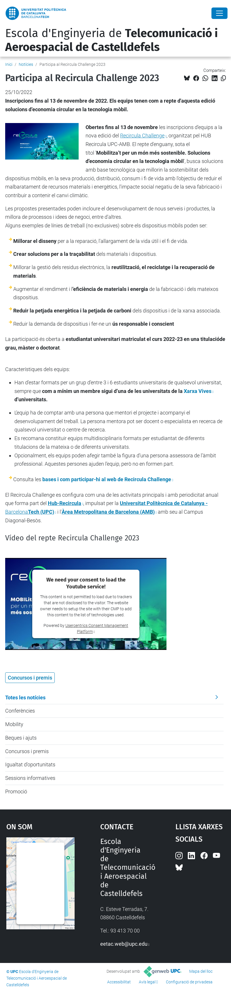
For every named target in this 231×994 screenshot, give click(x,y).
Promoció (16, 791)
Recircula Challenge (142, 136)
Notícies (26, 64)
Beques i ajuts (21, 738)
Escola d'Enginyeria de (111, 40)
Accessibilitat (119, 982)
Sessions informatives (30, 778)
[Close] (219, 13)
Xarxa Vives (197, 391)
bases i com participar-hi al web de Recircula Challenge (106, 479)
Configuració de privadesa (189, 982)
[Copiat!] (223, 78)
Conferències (20, 711)
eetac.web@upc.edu (123, 944)
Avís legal (147, 982)
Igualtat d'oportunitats (30, 764)
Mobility (14, 724)
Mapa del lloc (201, 971)
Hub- (64, 503)
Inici (8, 64)
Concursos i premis (27, 751)
